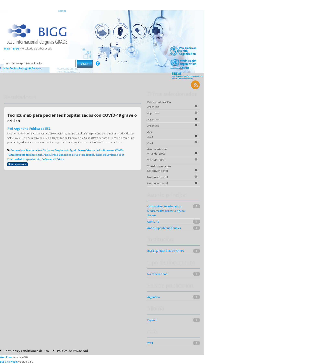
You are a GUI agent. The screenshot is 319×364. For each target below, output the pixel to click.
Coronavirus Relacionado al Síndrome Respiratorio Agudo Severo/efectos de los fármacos (62, 150)
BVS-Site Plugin (9, 361)
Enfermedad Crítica (53, 159)
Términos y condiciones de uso (26, 351)
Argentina (153, 297)
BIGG (16, 48)
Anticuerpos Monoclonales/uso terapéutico (69, 154)
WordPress (6, 357)
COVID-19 (153, 221)
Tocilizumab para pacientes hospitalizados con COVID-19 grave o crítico (72, 117)
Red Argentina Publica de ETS (28, 128)
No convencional (157, 274)
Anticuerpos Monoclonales (164, 228)
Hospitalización (31, 159)
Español (152, 320)
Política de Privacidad (72, 351)
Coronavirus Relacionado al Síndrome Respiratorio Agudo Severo (166, 211)
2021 (150, 343)
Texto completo (17, 164)
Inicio (7, 48)
